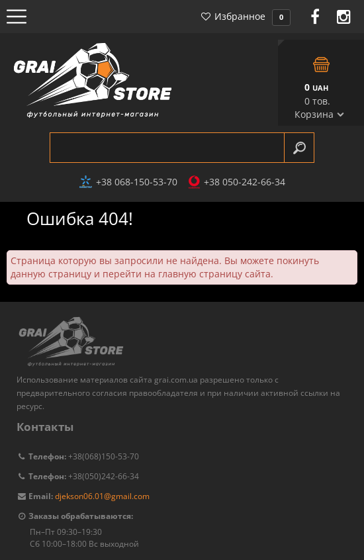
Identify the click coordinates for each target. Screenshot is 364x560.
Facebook (315, 16)
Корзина (314, 114)
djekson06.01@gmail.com (102, 496)
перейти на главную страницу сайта (187, 273)
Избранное (245, 16)
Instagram (343, 16)
